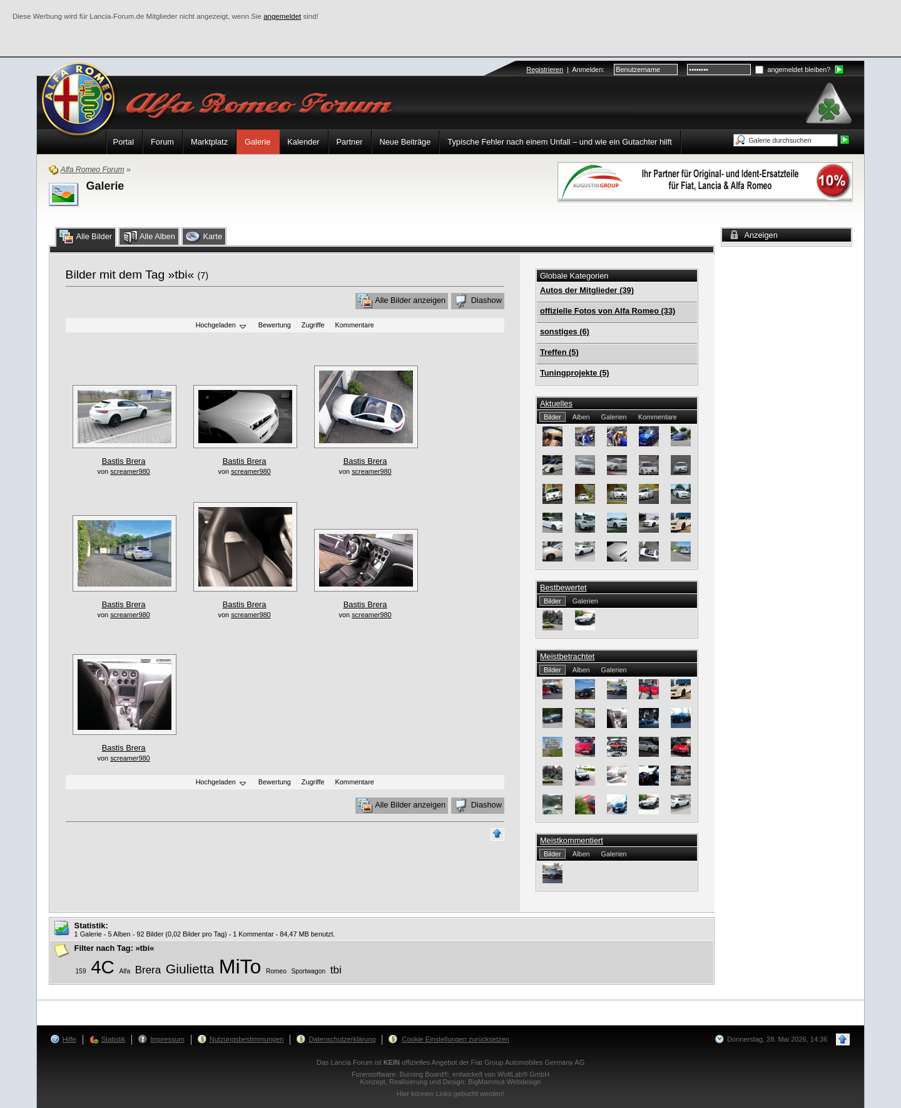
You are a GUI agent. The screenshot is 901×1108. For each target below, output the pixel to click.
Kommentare (354, 325)
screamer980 (130, 471)
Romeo (276, 971)
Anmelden (587, 69)
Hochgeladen (222, 326)
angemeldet (282, 16)
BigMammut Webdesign (504, 1081)
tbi (336, 970)
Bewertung (274, 325)
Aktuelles (556, 403)
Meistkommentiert (571, 840)
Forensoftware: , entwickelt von (450, 1074)
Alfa (124, 971)
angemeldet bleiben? (792, 69)
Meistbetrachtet (567, 656)
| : (565, 69)
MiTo (240, 966)
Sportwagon (309, 971)
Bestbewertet (563, 587)
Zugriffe (313, 325)
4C (103, 967)
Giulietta (190, 969)
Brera (148, 970)
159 (81, 971)
